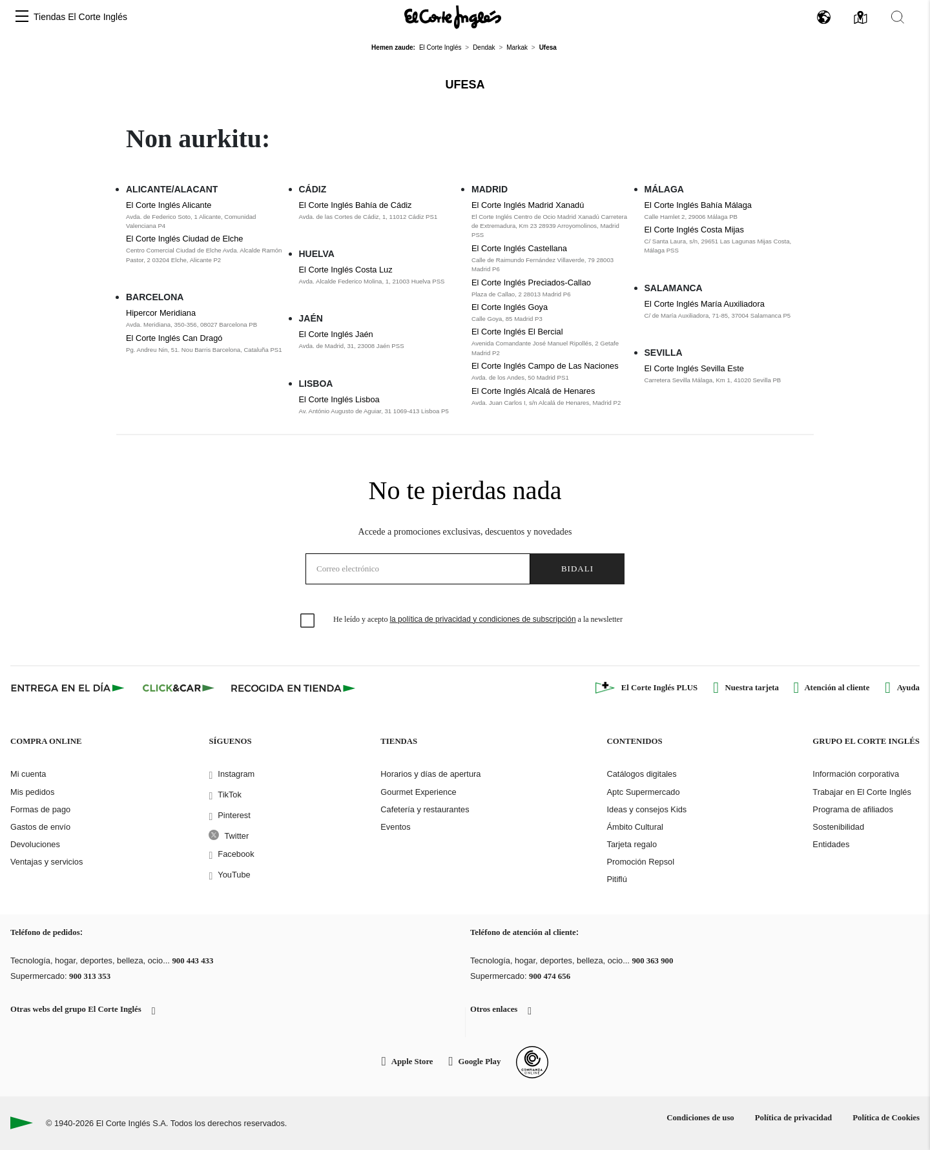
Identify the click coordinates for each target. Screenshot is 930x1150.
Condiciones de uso (700, 1117)
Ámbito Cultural (634, 827)
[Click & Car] (178, 687)
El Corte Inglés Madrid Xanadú (527, 205)
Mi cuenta (28, 774)
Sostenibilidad (838, 827)
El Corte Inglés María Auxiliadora (705, 304)
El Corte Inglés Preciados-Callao (531, 282)
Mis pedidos (32, 792)
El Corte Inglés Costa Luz (346, 269)
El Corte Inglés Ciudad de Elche (184, 238)
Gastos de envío (40, 827)
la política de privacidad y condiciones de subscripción (482, 619)
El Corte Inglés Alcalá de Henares (533, 391)
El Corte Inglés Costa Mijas (694, 229)
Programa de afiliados (852, 809)
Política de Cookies (886, 1117)
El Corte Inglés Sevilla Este (694, 368)
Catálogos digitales (641, 774)
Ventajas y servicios (46, 862)
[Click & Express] (68, 687)
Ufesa (464, 84)
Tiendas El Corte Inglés (80, 17)
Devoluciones (35, 844)
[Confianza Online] (532, 1062)
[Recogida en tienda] (293, 687)
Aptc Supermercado (642, 792)
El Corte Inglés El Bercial (517, 331)
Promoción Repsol (640, 862)
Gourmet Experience (418, 792)
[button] (22, 17)
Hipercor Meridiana (161, 313)
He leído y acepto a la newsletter (478, 619)
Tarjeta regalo (631, 844)
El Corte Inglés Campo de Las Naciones (545, 366)
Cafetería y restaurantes (424, 809)
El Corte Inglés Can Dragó (174, 338)
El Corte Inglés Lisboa (339, 399)
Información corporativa (855, 774)
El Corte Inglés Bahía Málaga (698, 205)
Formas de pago (40, 809)
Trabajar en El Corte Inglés (861, 792)
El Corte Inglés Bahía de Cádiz (355, 205)
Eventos (395, 827)
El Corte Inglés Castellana (519, 248)
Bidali (577, 568)
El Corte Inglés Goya (509, 307)
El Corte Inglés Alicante (168, 205)
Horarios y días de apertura (430, 774)
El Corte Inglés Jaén (336, 334)
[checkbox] (308, 621)
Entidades (830, 844)
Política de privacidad (793, 1117)
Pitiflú (616, 879)
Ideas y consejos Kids (646, 809)
